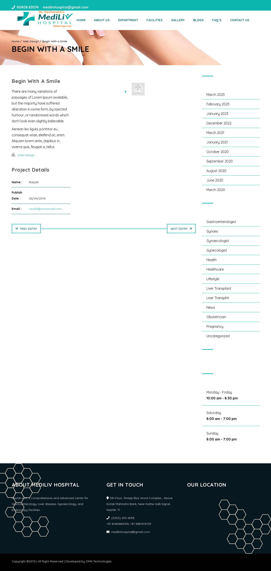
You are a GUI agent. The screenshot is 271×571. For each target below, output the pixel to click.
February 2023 (217, 104)
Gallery (184, 20)
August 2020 (216, 171)
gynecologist (216, 250)
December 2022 (218, 123)
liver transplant (218, 288)
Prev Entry (26, 228)
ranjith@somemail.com (45, 209)
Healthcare (215, 269)
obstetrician (216, 317)
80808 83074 (28, 7)
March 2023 (215, 94)
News (210, 307)
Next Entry (181, 228)
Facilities (160, 20)
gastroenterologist (221, 222)
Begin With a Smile (54, 41)
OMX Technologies (99, 561)
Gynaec (212, 231)
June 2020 (214, 180)
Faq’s (223, 20)
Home (87, 20)
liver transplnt (217, 298)
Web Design (31, 41)
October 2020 (217, 152)
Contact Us (245, 20)
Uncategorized (218, 336)
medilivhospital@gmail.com (65, 7)
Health (211, 260)
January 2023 (217, 113)
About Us (108, 20)
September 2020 (219, 161)
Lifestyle (212, 279)
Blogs (204, 20)
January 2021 (217, 142)
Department (134, 20)
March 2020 (215, 190)
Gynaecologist (217, 241)
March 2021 (215, 133)
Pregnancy (214, 326)
